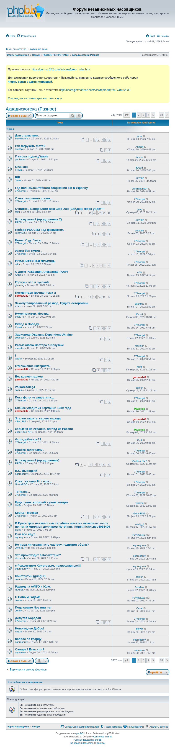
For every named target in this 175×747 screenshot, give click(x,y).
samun (19, 390)
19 (104, 464)
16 (109, 296)
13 (94, 296)
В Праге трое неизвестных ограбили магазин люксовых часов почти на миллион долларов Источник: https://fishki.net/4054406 (62, 524)
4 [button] (148, 114)
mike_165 (20, 421)
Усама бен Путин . (28, 250)
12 (90, 296)
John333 (20, 547)
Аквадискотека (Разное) (31, 108)
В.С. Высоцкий (26, 470)
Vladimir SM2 (139, 461)
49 (109, 213)
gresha (19, 149)
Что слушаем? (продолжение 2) (38, 219)
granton (139, 304)
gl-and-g (19, 285)
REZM (18, 222)
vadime (139, 503)
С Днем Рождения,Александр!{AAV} (41, 271)
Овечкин (21, 167)
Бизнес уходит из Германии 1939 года (43, 408)
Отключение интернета (32, 366)
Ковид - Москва (26, 512)
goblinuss (20, 159)
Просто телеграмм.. (29, 450)
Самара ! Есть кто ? (29, 649)
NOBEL (19, 589)
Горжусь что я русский (32, 282)
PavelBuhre (21, 138)
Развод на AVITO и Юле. (33, 586)
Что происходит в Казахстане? (38, 555)
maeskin (19, 348)
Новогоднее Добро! (29, 628)
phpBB (79, 733)
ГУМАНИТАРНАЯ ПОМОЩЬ (35, 261)
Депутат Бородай (28, 618)
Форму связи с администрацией (30, 81)
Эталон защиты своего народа (38, 418)
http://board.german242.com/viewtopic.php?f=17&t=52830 (94, 90)
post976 (19, 316)
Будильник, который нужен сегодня (41, 502)
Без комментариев (29, 376)
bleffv (18, 505)
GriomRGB (21, 484)
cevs (139, 209)
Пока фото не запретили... (34, 397)
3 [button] (143, 114)
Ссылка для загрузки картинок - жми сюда (35, 98)
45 (90, 213)
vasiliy (18, 358)
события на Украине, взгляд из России (44, 429)
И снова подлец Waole (31, 156)
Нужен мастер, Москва (32, 313)
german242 (21, 295)
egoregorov (21, 473)
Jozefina (139, 587)
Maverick (139, 408)
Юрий (18, 170)
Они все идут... (26, 534)
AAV (139, 272)
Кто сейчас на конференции (25, 682)
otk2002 (139, 178)
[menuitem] (10, 36)
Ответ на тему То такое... (33, 481)
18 (99, 464)
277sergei (20, 191)
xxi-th (18, 306)
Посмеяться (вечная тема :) (35, 292)
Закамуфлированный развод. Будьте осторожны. (52, 303)
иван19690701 (23, 432)
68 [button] (161, 114)
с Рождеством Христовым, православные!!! (48, 565)
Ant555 (19, 274)
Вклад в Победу (27, 324)
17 (94, 464)
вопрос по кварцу (28, 639)
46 (94, 213)
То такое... (22, 491)
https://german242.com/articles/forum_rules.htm (60, 69)
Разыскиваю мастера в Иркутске (39, 345)
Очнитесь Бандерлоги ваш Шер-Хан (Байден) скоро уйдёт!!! (60, 208)
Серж (139, 608)
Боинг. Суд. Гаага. (28, 240)
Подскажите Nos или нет (33, 607)
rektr (17, 211)
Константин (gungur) (30, 576)
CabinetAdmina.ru (102, 736)
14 (99, 296)
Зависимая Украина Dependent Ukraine (43, 334)
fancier (139, 157)
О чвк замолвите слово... (33, 198)
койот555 (20, 232)
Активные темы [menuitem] (39, 49)
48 (104, 213)
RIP (17, 177)
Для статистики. (27, 135)
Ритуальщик (139, 535)
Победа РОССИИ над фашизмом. (39, 229)
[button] (127, 115)
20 (109, 464)
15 (104, 296)
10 (109, 265)
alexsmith (20, 558)
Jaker (18, 180)
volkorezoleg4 (25, 387)
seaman (19, 337)
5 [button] (153, 114)
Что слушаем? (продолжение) (37, 460)
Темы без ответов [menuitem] (16, 49)
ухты (139, 136)
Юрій (139, 440)
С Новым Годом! (27, 597)
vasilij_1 (139, 524)
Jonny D (19, 610)
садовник (20, 652)
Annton (140, 146)
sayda (18, 600)
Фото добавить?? (28, 439)
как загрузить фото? (30, 146)
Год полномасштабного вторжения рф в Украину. (51, 188)
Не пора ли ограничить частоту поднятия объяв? (52, 544)
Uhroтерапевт (139, 188)
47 (99, 213)
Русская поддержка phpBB (87, 740)
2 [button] (138, 114)
